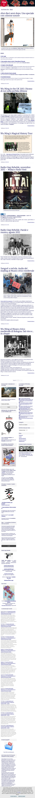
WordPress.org (21, 441)
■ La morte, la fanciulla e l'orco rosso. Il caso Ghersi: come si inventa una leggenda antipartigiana (26, 407)
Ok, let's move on (14, 796)
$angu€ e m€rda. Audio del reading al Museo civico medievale (17, 269)
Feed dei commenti (22, 439)
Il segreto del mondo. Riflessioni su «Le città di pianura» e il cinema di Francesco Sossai (8, 612)
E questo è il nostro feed (8, 573)
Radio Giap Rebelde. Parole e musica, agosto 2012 (14, 231)
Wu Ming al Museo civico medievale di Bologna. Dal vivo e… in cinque (17, 331)
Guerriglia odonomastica (6, 605)
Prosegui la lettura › (31, 81)
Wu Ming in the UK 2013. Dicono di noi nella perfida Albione (16, 89)
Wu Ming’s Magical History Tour (16, 133)
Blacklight (19, 792)
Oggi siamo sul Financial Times (13, 154)
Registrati (21, 435)
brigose (3, 472)
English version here (5, 504)
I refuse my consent (21, 796)
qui (11, 571)
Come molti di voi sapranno (6, 301)
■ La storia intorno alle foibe (24, 409)
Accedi (20, 436)
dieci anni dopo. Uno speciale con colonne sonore (17, 14)
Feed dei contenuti (22, 438)
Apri (2, 437)
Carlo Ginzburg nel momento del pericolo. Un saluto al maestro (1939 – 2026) (7, 702)
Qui (2, 439)
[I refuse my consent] (33, 792)
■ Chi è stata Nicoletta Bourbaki (24, 398)
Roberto (2, 649)
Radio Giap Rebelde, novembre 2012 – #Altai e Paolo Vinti (16, 168)
